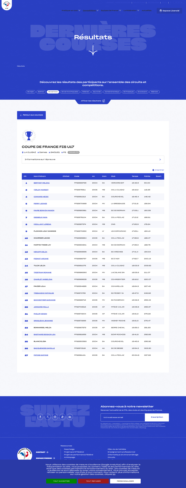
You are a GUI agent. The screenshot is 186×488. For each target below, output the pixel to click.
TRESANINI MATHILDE (44, 300)
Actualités (146, 10)
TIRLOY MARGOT (41, 197)
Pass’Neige (69, 456)
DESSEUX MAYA (40, 224)
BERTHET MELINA (42, 190)
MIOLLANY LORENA (42, 231)
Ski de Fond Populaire (70, 99)
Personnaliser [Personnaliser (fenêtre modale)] (125, 481)
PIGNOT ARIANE (41, 266)
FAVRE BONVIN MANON (44, 217)
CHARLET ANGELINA (43, 286)
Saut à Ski (97, 99)
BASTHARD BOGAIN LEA (44, 341)
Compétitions (89, 10)
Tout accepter (61, 481)
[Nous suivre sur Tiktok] (178, 3)
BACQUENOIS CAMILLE (44, 355)
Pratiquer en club (70, 10)
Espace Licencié (169, 11)
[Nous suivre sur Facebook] (170, 3)
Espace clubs (139, 2)
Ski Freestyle (128, 99)
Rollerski (85, 99)
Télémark (154, 99)
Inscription (157, 424)
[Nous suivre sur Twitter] (173, 3)
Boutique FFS (153, 2)
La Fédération (130, 10)
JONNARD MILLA (41, 314)
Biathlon (41, 99)
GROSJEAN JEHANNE (43, 328)
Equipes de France (109, 10)
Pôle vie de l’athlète (117, 456)
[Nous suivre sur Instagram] (176, 3)
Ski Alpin (30, 99)
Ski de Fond (53, 99)
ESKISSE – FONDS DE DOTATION (118, 2)
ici (145, 434)
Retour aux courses (31, 122)
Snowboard (142, 99)
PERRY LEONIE (40, 210)
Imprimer (158, 177)
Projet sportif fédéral (74, 459)
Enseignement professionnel (121, 459)
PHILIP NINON (40, 321)
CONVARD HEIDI (41, 204)
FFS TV (164, 2)
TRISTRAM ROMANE (42, 279)
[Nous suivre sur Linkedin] (181, 3)
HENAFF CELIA (40, 259)
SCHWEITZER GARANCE (44, 307)
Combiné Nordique (112, 99)
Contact (40, 459)
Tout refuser (93, 481)
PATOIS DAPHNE (41, 362)
